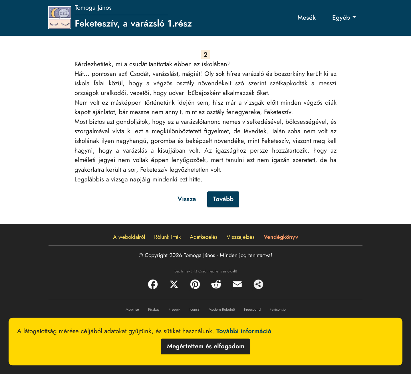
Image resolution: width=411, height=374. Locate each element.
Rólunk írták (167, 237)
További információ (243, 330)
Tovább (223, 198)
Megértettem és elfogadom (205, 346)
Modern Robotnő (222, 309)
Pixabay (154, 309)
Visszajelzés (241, 237)
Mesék (306, 17)
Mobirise (132, 309)
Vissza (187, 198)
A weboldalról (129, 237)
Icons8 (195, 309)
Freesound (252, 309)
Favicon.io (278, 309)
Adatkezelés (203, 237)
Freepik (174, 309)
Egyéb (341, 17)
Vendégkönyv (281, 237)
